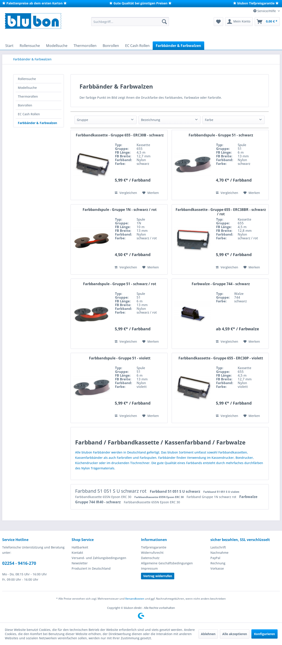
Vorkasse (217, 568)
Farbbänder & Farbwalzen (37, 123)
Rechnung (217, 563)
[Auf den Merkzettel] (150, 192)
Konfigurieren (264, 634)
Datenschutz (150, 558)
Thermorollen (28, 96)
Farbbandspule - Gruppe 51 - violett (119, 358)
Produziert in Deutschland (91, 568)
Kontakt (77, 552)
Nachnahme (219, 552)
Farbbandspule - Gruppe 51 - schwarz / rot (119, 284)
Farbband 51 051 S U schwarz (175, 491)
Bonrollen (25, 105)
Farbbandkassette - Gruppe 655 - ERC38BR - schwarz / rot (221, 211)
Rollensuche (27, 79)
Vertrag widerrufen (157, 576)
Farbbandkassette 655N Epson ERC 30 (103, 497)
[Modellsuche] (56, 45)
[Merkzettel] (218, 21)
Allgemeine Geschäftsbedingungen (167, 563)
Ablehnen (208, 634)
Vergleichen (126, 193)
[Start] (9, 45)
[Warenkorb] (267, 21)
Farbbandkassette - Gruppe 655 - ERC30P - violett (220, 358)
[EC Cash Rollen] (137, 45)
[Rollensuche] (30, 45)
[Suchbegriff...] (130, 21)
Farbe (209, 120)
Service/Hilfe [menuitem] (265, 11)
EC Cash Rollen (29, 114)
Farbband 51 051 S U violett (221, 492)
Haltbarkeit (80, 547)
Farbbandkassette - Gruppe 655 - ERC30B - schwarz (120, 135)
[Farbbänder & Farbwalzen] (178, 45)
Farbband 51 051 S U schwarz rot (111, 491)
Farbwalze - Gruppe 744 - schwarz (221, 284)
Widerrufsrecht (152, 552)
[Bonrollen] (111, 45)
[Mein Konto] (239, 21)
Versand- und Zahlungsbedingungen (99, 558)
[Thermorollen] (85, 45)
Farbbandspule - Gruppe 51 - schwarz (221, 135)
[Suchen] (164, 21)
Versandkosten (134, 598)
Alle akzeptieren (234, 634)
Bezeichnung (150, 120)
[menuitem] (130, 21)
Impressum (149, 568)
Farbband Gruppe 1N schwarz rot (212, 497)
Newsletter (80, 563)
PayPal (215, 558)
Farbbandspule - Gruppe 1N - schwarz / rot (120, 209)
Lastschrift (218, 547)
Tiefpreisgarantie (153, 547)
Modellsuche (27, 88)
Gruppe (82, 120)
